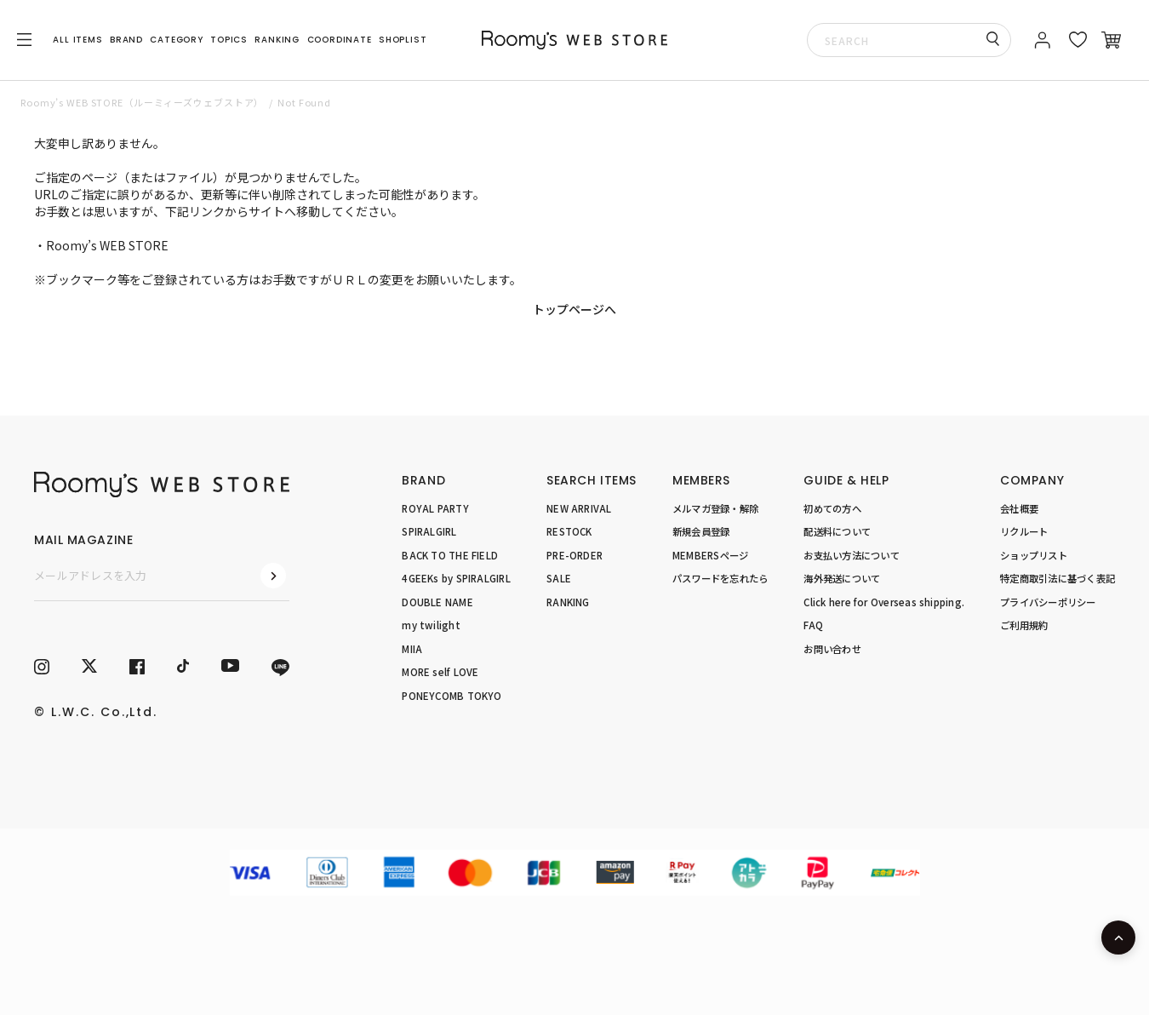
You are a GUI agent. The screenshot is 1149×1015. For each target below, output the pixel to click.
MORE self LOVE (440, 672)
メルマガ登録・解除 (715, 508)
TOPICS (229, 39)
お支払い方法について (851, 555)
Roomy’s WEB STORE (107, 245)
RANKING (277, 39)
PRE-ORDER (574, 555)
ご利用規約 (1024, 625)
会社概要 (1019, 508)
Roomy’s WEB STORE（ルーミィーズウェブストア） (142, 102)
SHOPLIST (402, 39)
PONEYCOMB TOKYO (451, 695)
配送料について (837, 531)
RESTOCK (569, 531)
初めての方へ (831, 508)
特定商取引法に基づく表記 (1057, 578)
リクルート (1024, 531)
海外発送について (841, 578)
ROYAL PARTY (435, 508)
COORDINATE (339, 39)
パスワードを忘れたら (720, 578)
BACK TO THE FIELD (450, 555)
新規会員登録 (700, 531)
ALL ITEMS (77, 39)
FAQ (813, 625)
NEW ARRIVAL (579, 508)
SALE (558, 578)
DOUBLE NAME (437, 602)
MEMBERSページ (710, 555)
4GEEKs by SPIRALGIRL (456, 578)
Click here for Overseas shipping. (883, 602)
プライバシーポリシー (1047, 602)
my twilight (431, 625)
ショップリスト (1033, 555)
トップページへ (574, 309)
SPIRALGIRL (429, 531)
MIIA (412, 649)
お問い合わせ (831, 649)
